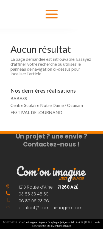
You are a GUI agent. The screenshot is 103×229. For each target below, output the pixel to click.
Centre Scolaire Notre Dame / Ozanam (46, 105)
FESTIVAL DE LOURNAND (36, 112)
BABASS (18, 98)
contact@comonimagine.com (50, 208)
